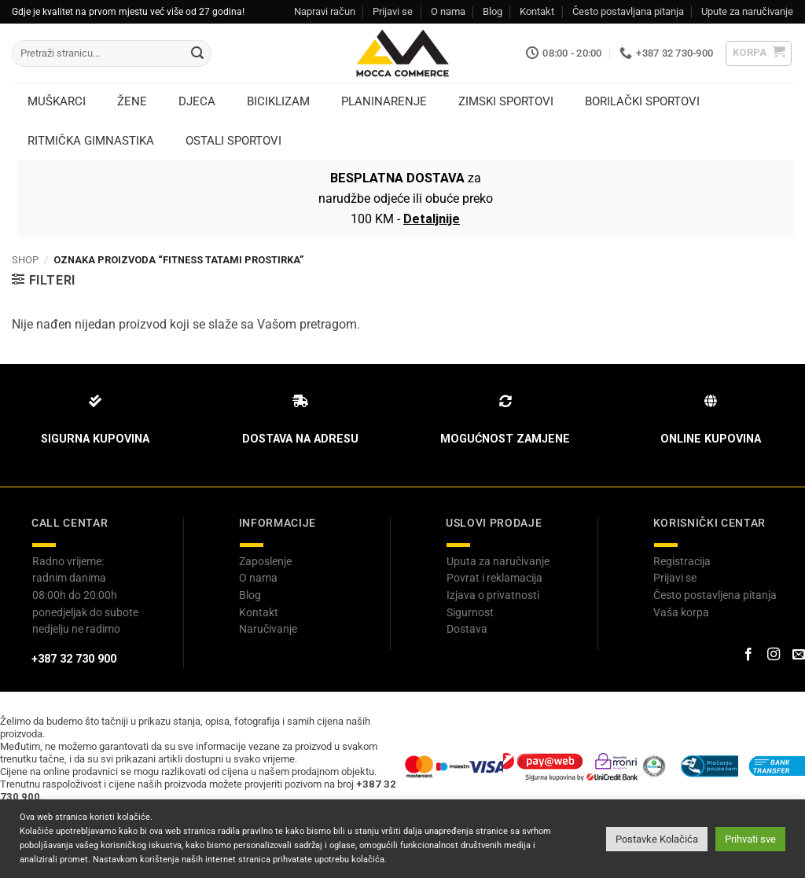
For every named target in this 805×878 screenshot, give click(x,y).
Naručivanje (268, 629)
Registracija (682, 561)
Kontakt (537, 11)
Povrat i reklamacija (494, 577)
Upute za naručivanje (747, 11)
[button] (759, 53)
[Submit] (197, 53)
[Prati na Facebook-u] (747, 655)
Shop (25, 260)
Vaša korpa (681, 612)
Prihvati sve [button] (750, 839)
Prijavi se (393, 11)
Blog (492, 11)
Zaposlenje (265, 561)
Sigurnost (470, 612)
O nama (448, 11)
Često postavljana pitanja (628, 11)
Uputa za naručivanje (498, 561)
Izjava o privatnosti (493, 595)
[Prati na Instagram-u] (773, 655)
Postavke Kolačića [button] (657, 839)
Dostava (467, 629)
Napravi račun (324, 11)
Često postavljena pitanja (715, 595)
